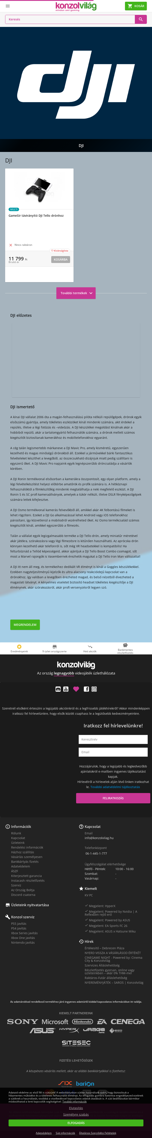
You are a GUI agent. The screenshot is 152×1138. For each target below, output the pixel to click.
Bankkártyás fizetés (25, 862)
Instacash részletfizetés (28, 880)
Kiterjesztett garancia (26, 876)
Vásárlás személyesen (26, 857)
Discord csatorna (23, 895)
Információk (21, 826)
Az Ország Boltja (23, 890)
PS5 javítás (18, 924)
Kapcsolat (18, 838)
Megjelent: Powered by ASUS (107, 920)
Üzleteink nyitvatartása (30, 905)
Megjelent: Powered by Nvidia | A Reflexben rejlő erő (111, 913)
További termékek (77, 293)
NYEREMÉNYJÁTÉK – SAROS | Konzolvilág (114, 982)
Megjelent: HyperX (100, 906)
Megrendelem (25, 625)
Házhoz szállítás (22, 852)
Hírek (89, 941)
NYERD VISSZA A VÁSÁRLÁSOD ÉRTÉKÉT (113, 953)
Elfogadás (76, 1123)
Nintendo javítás (23, 942)
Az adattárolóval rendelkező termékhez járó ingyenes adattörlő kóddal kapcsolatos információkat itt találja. (76, 1001)
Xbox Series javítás (24, 933)
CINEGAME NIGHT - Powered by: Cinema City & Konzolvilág (113, 959)
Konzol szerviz (23, 917)
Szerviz (16, 885)
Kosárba (61, 259)
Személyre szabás (76, 1114)
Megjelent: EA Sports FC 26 (106, 925)
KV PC (89, 895)
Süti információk (65, 1133)
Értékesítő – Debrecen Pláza (104, 948)
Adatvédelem (20, 866)
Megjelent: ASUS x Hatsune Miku (110, 931)
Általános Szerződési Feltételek (97, 1133)
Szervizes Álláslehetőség (102, 965)
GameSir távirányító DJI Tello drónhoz (36, 216)
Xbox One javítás (23, 938)
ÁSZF (14, 871)
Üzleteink (17, 843)
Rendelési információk (27, 847)
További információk (74, 1101)
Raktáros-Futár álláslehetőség (106, 978)
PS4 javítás (18, 928)
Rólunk (16, 833)
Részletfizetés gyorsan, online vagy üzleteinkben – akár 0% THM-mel (109, 971)
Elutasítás (76, 1108)
